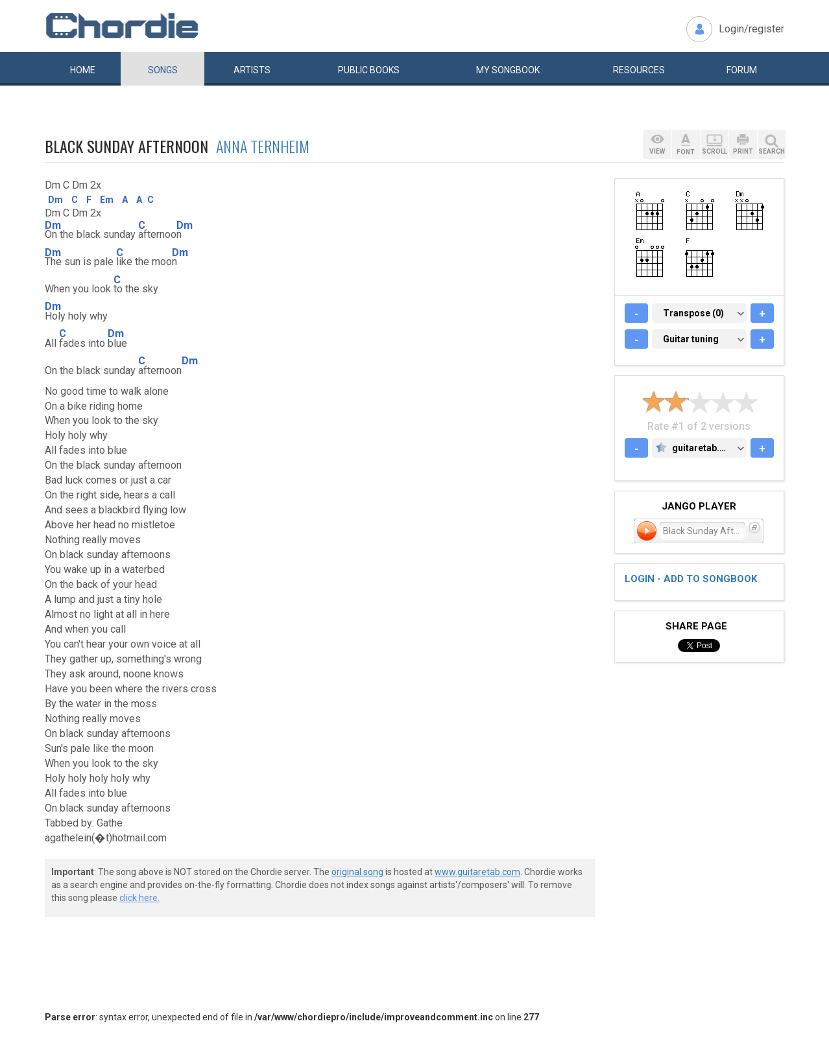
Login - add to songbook (691, 579)
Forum (742, 70)
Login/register (751, 29)
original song (357, 872)
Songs (163, 70)
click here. (139, 898)
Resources (639, 70)
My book (508, 70)
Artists (252, 70)
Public (369, 70)
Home (82, 70)
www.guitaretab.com (477, 872)
